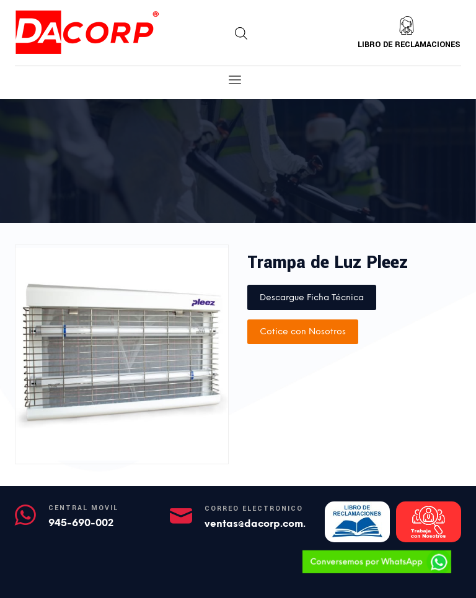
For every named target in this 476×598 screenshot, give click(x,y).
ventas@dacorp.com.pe (262, 523)
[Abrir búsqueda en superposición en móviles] (241, 33)
